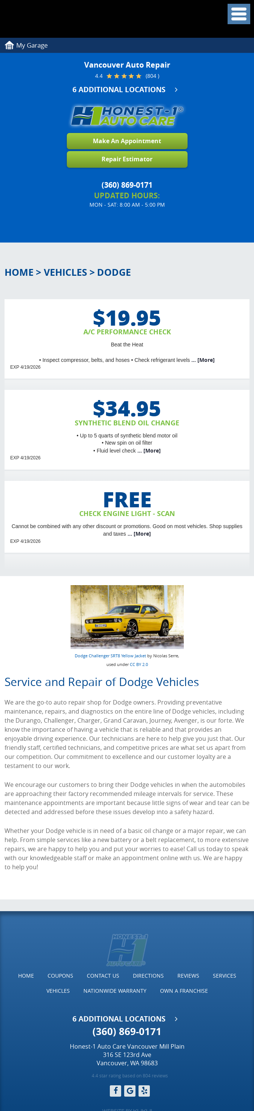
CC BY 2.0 (139, 664)
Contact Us (103, 975)
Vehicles (65, 272)
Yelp (144, 1091)
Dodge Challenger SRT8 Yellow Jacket (110, 655)
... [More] (202, 359)
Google (129, 1091)
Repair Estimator (127, 159)
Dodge (114, 272)
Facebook (115, 1091)
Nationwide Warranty (114, 990)
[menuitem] (26, 975)
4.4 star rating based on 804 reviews (130, 1075)
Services (224, 975)
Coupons (60, 975)
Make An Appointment (127, 141)
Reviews (188, 975)
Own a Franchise (184, 990)
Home (19, 272)
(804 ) (152, 76)
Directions (148, 975)
